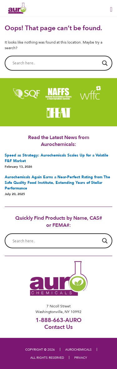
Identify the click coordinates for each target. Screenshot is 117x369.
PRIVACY (80, 357)
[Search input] (55, 63)
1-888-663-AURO (58, 320)
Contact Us (58, 326)
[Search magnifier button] (104, 63)
